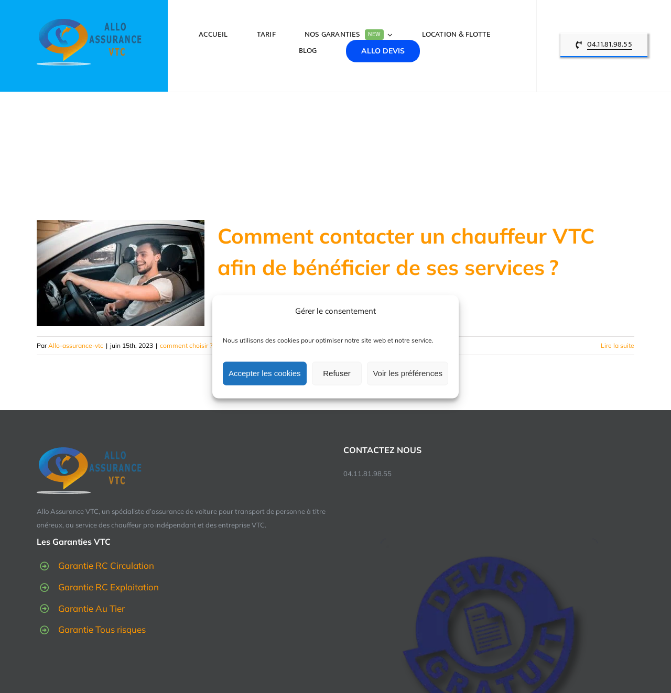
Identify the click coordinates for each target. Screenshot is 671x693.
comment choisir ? (186, 345)
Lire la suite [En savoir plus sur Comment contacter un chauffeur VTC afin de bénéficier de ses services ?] (617, 345)
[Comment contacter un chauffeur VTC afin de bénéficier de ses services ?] (120, 273)
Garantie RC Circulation (106, 565)
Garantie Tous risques (102, 629)
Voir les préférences (407, 373)
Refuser (337, 373)
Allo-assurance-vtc (75, 345)
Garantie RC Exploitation (108, 586)
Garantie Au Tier (91, 608)
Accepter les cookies (265, 373)
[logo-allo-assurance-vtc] (89, 22)
